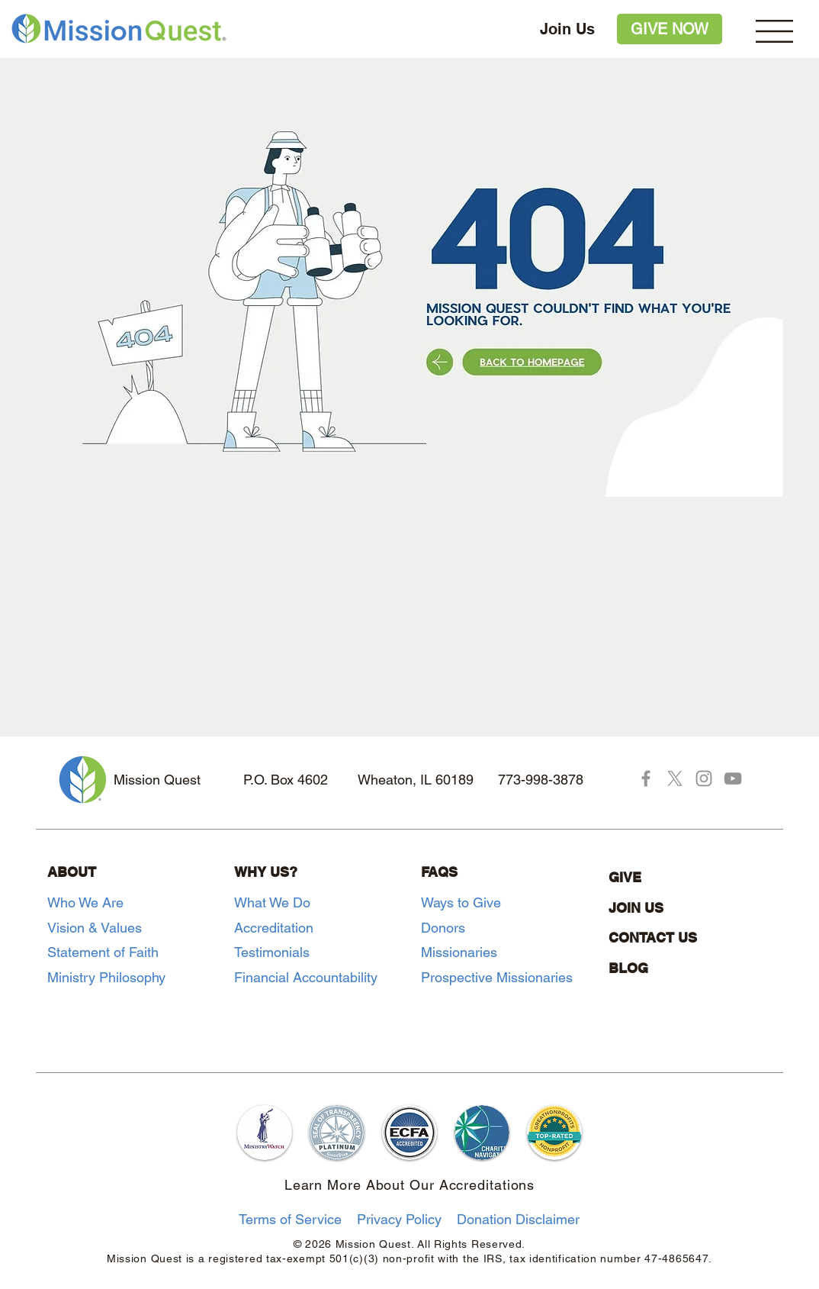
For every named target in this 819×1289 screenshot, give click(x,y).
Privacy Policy (399, 1219)
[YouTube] (733, 778)
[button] (774, 31)
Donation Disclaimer (518, 1219)
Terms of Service (290, 1219)
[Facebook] (646, 778)
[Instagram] (704, 778)
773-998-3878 (540, 780)
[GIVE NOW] (669, 29)
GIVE (625, 877)
